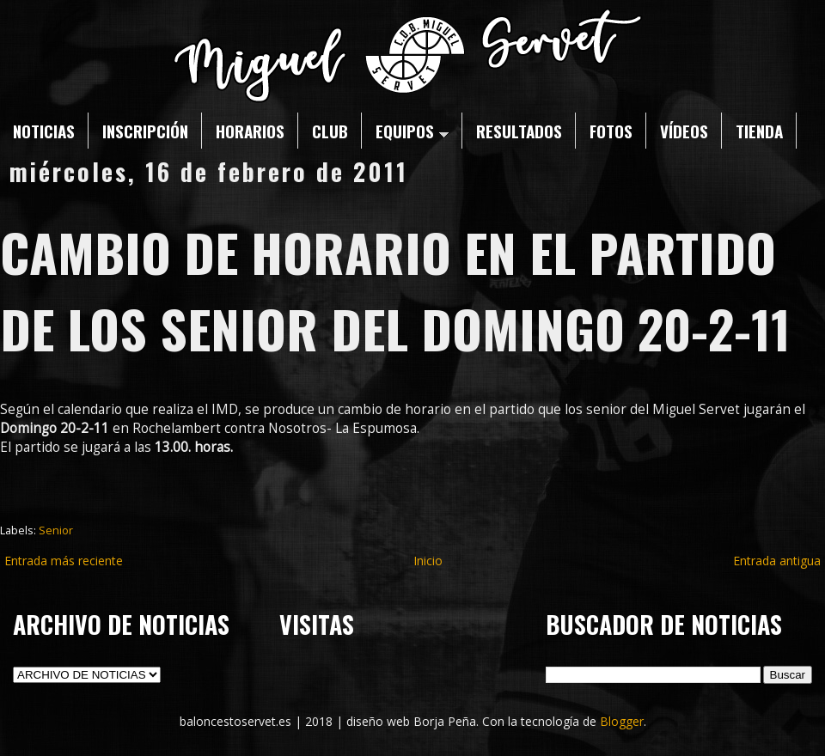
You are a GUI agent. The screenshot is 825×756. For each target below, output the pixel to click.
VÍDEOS (684, 131)
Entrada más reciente (63, 560)
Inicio (428, 560)
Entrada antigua (777, 560)
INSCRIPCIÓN (145, 131)
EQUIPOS (412, 131)
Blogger (622, 721)
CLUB (330, 131)
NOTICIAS (44, 131)
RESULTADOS (519, 131)
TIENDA (759, 131)
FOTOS (611, 131)
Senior (56, 530)
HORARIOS (250, 131)
